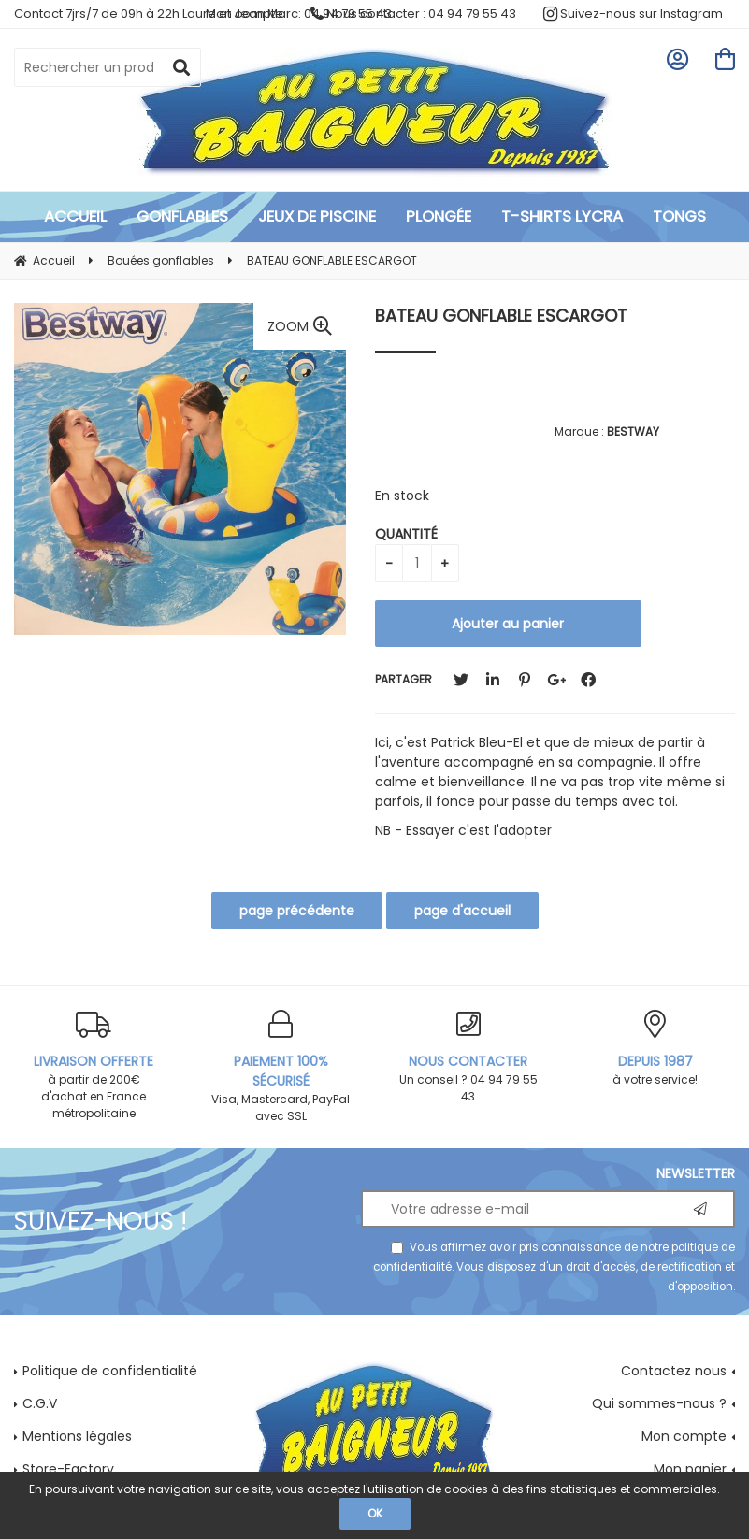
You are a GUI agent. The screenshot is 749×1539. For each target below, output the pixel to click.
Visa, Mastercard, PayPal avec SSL (280, 1067)
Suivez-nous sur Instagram (633, 13)
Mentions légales (77, 1436)
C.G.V (39, 1403)
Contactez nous (674, 1370)
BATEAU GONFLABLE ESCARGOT (501, 315)
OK (374, 1513)
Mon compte (684, 1436)
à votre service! (655, 1048)
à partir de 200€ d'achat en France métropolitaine (93, 1065)
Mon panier (690, 1469)
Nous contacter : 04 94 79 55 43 (413, 13)
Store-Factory (68, 1469)
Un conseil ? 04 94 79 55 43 (468, 1057)
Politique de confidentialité (109, 1370)
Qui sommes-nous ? (659, 1403)
